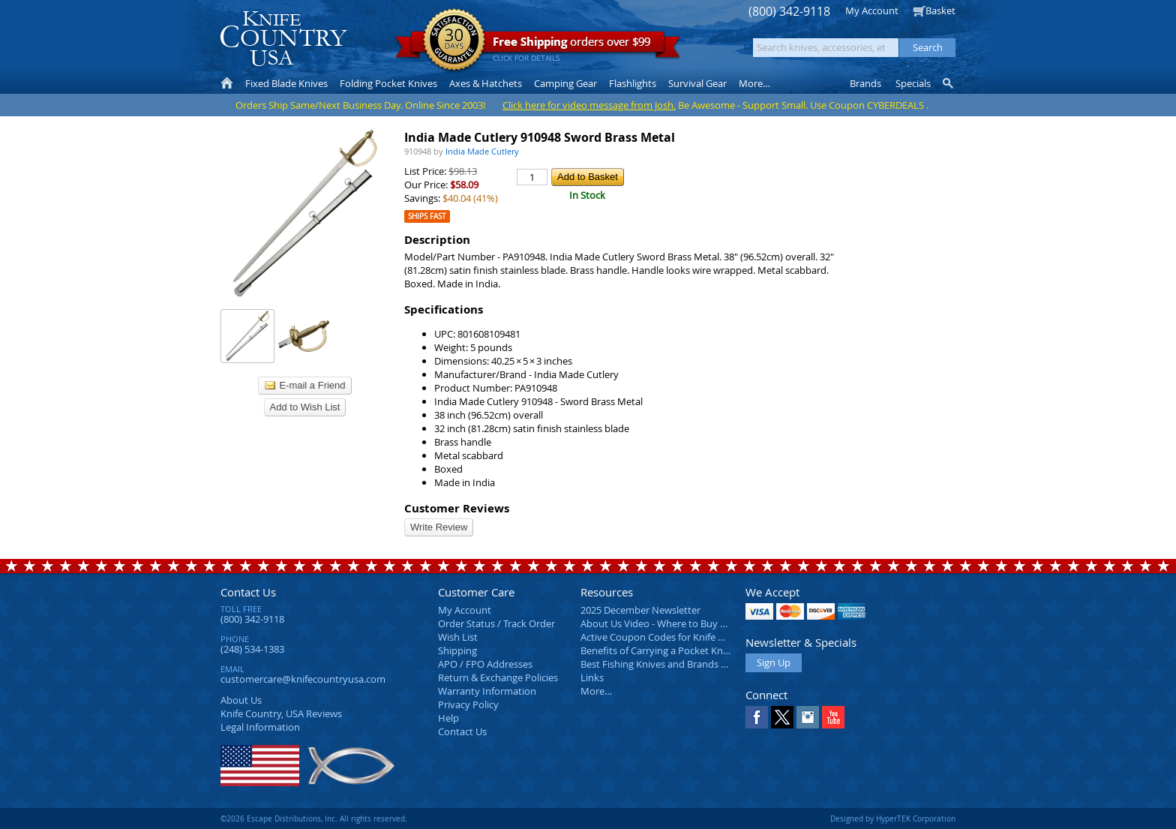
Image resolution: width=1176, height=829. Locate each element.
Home (226, 83)
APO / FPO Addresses (485, 664)
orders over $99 (538, 45)
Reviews (281, 713)
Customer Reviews (456, 508)
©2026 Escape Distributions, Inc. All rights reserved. (313, 818)
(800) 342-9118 (789, 12)
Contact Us (248, 591)
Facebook (757, 717)
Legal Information (260, 727)
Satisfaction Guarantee (454, 41)
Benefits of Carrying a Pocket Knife (657, 650)
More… (596, 691)
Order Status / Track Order (496, 623)
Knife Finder (949, 83)
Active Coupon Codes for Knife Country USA (677, 637)
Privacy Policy (468, 704)
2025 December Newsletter (640, 610)
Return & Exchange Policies (498, 677)
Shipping (457, 650)
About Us (241, 700)
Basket (941, 10)
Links (592, 677)
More (754, 83)
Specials (913, 83)
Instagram (807, 717)
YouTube (833, 717)
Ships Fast (427, 216)
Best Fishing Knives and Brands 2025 (661, 664)
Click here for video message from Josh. (589, 105)
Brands (865, 83)
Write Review (438, 527)
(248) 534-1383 (252, 649)
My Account (871, 10)
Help (448, 718)
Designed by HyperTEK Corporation (893, 818)
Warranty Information (487, 691)
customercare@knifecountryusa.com (303, 679)
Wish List (458, 637)
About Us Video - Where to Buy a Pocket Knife (681, 623)
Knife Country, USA (283, 38)
